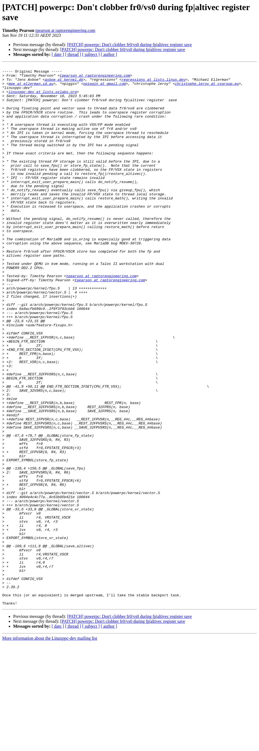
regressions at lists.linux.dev (154, 82)
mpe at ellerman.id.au (30, 87)
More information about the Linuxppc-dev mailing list (49, 746)
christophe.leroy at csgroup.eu (207, 87)
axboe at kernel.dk (64, 82)
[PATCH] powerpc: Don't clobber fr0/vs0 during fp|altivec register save (129, 44)
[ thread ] (73, 54)
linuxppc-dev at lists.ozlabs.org (42, 97)
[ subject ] (91, 54)
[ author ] (109, 54)
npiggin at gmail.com (104, 87)
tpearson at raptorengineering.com (65, 30)
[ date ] (58, 54)
